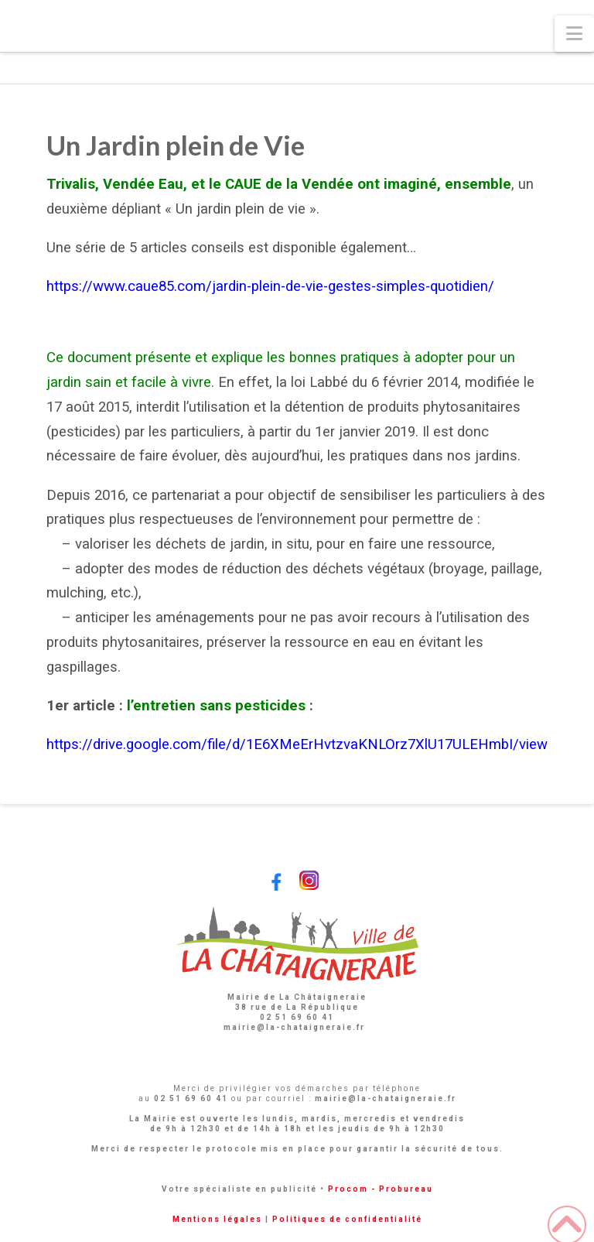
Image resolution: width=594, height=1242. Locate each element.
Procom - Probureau (380, 1189)
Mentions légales (217, 1219)
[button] (574, 33)
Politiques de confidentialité (347, 1219)
